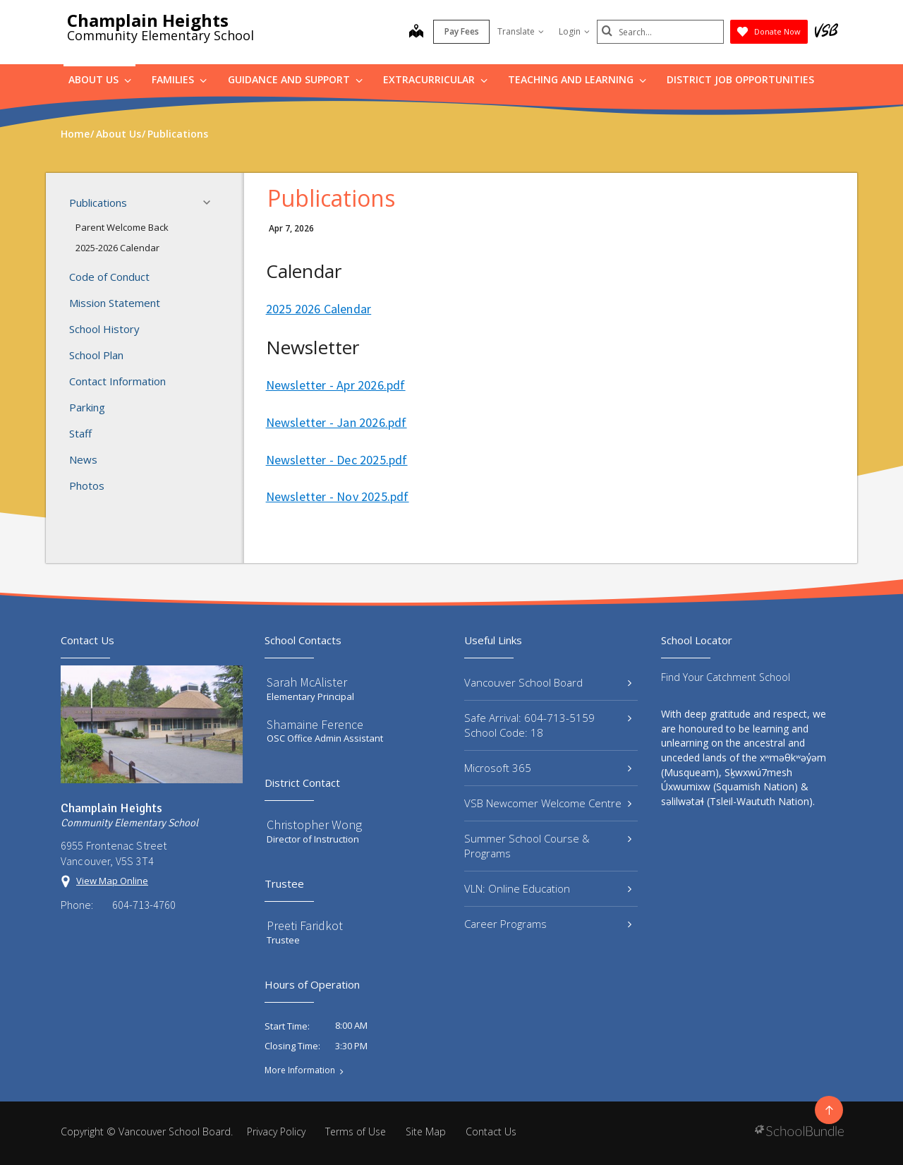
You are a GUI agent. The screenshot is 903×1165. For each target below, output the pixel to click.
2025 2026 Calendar (319, 309)
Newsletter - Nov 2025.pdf (337, 496)
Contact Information (117, 381)
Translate (520, 31)
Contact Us (491, 1131)
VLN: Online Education (547, 888)
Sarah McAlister (307, 682)
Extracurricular (435, 79)
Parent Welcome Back (122, 227)
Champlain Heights (148, 20)
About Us (99, 79)
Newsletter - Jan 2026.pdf (336, 422)
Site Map (426, 1131)
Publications (144, 202)
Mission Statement (114, 303)
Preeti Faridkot (305, 925)
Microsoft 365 (547, 768)
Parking (87, 407)
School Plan (96, 355)
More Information (300, 1070)
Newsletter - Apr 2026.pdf (336, 385)
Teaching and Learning (577, 79)
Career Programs (547, 924)
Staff (80, 433)
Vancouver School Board (547, 682)
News (83, 459)
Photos (86, 485)
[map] (416, 32)
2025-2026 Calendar (117, 247)
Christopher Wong (314, 824)
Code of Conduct (109, 277)
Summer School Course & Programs (547, 845)
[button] (211, 202)
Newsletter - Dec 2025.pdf (337, 460)
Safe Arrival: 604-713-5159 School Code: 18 (547, 725)
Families (179, 79)
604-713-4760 (144, 905)
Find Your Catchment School (725, 677)
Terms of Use (355, 1131)
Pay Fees (461, 31)
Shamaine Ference (315, 724)
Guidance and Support (295, 79)
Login (574, 31)
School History (104, 329)
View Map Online (112, 880)
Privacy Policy (276, 1131)
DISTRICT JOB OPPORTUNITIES (740, 79)
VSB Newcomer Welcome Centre (547, 803)
